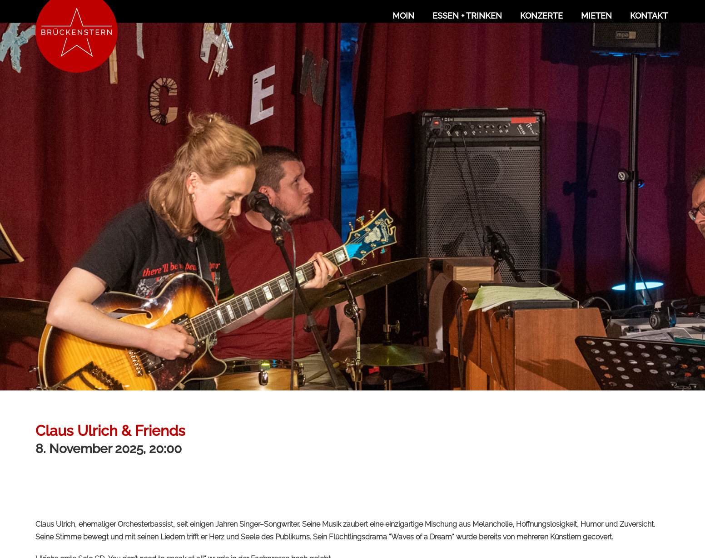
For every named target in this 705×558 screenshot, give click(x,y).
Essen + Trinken (467, 15)
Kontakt (649, 15)
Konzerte (541, 15)
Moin (403, 15)
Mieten (596, 15)
